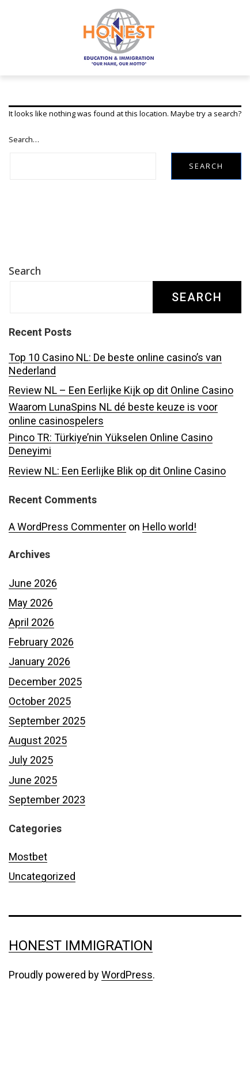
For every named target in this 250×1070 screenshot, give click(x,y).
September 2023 (47, 844)
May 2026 (31, 648)
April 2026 (31, 667)
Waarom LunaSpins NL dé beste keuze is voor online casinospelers (113, 458)
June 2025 (33, 824)
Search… (24, 184)
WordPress (127, 1020)
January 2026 (39, 706)
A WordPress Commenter (67, 572)
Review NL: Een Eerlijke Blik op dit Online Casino (117, 516)
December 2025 (45, 726)
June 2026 (33, 628)
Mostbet (28, 902)
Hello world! (169, 572)
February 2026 (41, 687)
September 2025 (47, 766)
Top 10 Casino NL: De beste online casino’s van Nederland (115, 409)
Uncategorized (42, 921)
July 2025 (31, 805)
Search (25, 315)
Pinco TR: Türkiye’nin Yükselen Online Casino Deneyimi (111, 489)
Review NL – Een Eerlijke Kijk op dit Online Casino (121, 435)
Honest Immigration (81, 990)
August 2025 (38, 785)
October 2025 (40, 746)
